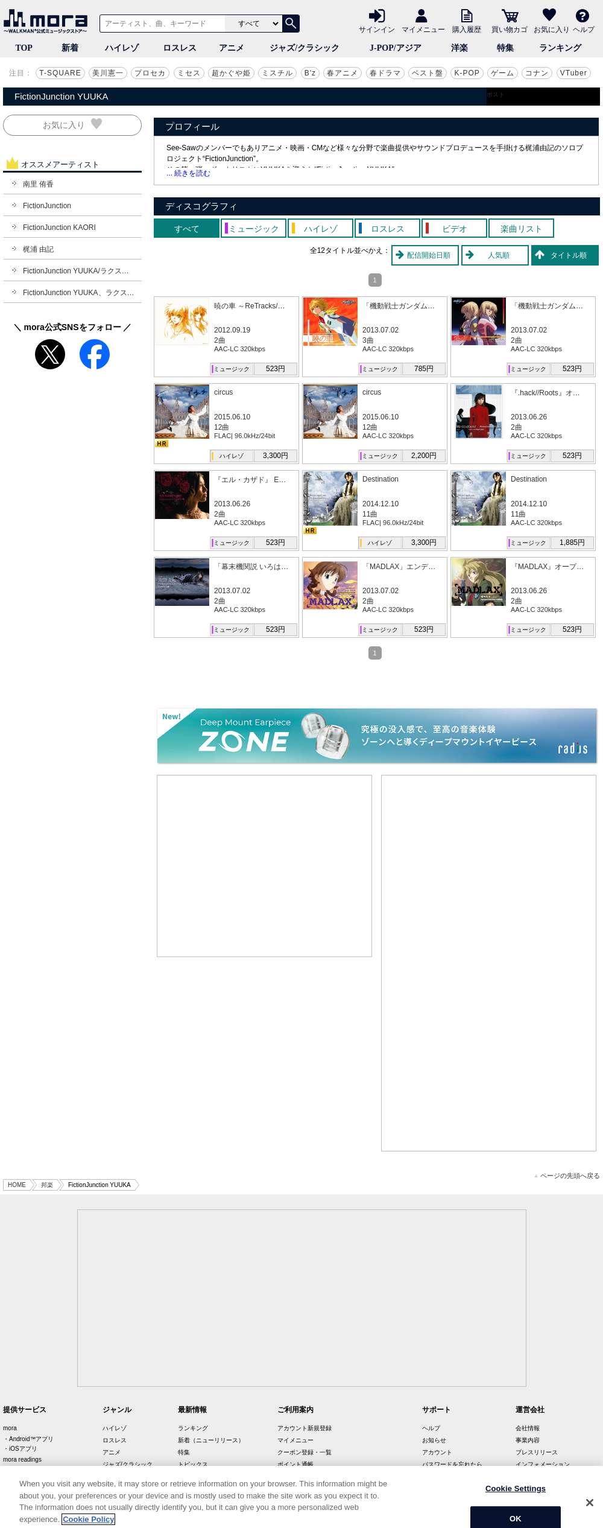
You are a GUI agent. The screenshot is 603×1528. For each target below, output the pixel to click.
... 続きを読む (188, 173)
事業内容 (528, 1440)
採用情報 (528, 1476)
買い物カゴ (509, 29)
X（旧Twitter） (198, 1476)
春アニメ (342, 73)
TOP (24, 48)
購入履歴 (466, 29)
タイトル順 (569, 255)
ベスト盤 (427, 73)
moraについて (296, 1476)
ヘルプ (584, 29)
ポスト (496, 94)
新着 (70, 48)
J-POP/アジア (395, 48)
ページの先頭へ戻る (567, 1176)
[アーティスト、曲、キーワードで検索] (160, 23)
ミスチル (277, 73)
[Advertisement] (264, 866)
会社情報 (528, 1428)
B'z (310, 73)
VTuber (573, 73)
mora (10, 1428)
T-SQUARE (60, 73)
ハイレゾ (122, 48)
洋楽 (459, 48)
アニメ (231, 48)
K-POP (466, 73)
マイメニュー (423, 29)
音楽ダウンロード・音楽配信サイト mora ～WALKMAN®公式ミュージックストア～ (48, 21)
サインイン (377, 29)
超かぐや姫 (231, 73)
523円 (275, 368)
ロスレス (180, 48)
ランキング (560, 48)
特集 (505, 48)
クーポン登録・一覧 (304, 1452)
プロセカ (150, 73)
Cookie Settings (515, 1506)
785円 (424, 368)
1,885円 (572, 542)
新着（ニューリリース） (211, 1440)
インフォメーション (543, 1464)
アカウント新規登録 (304, 1428)
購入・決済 (437, 1476)
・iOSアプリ (20, 1448)
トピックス (193, 1464)
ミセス (189, 73)
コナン (537, 73)
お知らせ (434, 1440)
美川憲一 (108, 73)
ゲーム (502, 73)
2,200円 (424, 455)
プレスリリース (537, 1452)
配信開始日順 (428, 255)
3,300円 (275, 455)
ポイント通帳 (295, 1464)
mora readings (22, 1459)
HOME (17, 1185)
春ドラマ (385, 73)
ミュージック (231, 369)
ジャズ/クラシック (304, 48)
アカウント (437, 1452)
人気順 (499, 255)
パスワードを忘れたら (452, 1464)
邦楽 (47, 1185)
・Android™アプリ (28, 1439)
